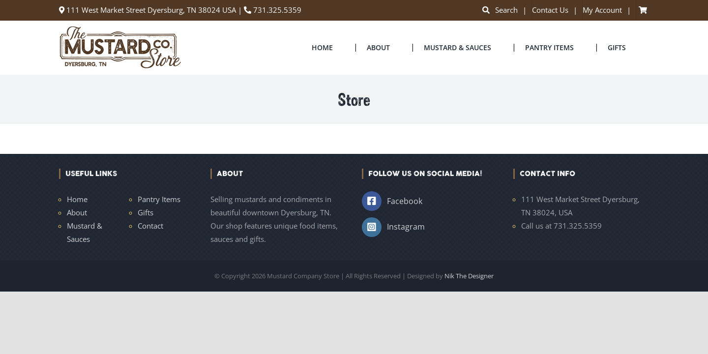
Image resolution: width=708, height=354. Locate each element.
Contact (150, 226)
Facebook (404, 201)
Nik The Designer (469, 275)
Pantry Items (159, 199)
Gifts (145, 212)
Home (77, 199)
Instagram (406, 226)
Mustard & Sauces (84, 232)
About (77, 212)
